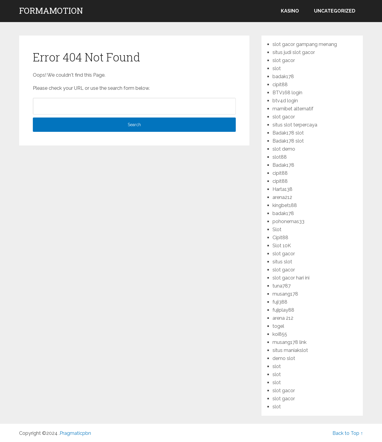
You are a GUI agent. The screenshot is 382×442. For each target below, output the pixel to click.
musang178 (285, 294)
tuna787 (281, 286)
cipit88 (280, 84)
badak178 (283, 76)
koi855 (279, 334)
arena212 (282, 197)
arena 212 (282, 318)
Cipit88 (280, 237)
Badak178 (283, 165)
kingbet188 (284, 205)
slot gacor (283, 60)
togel (278, 326)
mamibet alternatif (292, 109)
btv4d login (285, 100)
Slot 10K (281, 245)
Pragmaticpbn (75, 433)
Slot (276, 229)
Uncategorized (334, 11)
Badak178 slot (288, 133)
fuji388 (279, 302)
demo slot (283, 358)
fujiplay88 (283, 310)
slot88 (279, 157)
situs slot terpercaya (294, 125)
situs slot (282, 262)
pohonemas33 (288, 221)
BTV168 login (287, 92)
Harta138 (282, 189)
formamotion (51, 11)
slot (276, 68)
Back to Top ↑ (347, 433)
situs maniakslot (290, 350)
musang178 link (289, 342)
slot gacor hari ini (290, 278)
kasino (290, 11)
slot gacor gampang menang (304, 44)
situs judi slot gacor (293, 52)
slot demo (283, 149)
